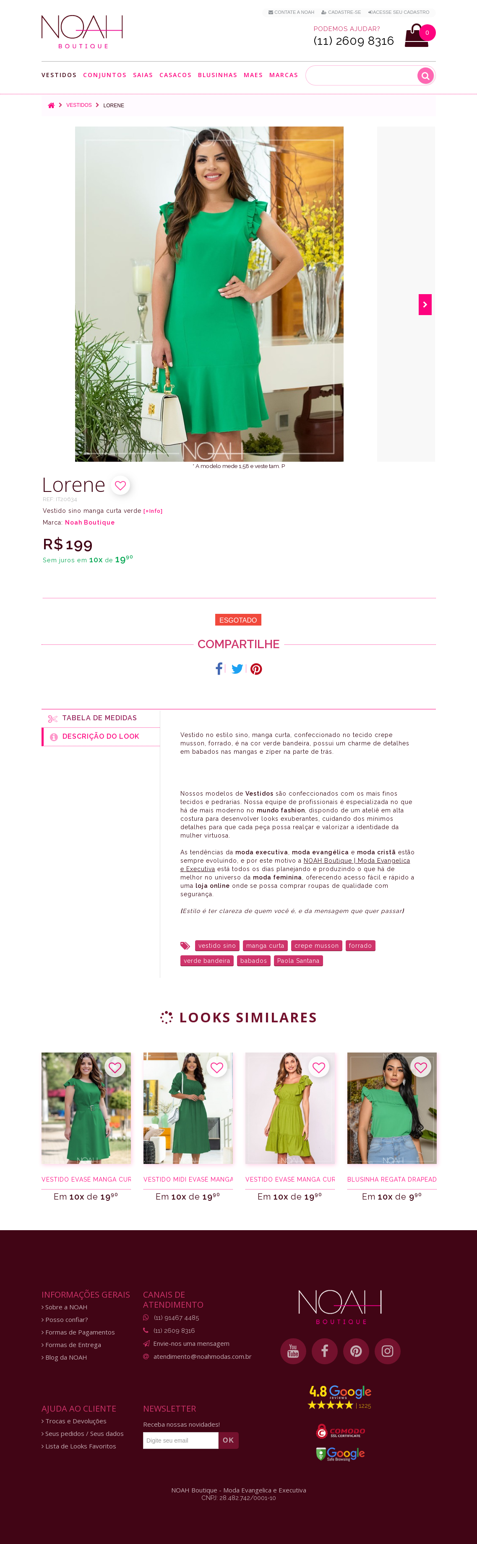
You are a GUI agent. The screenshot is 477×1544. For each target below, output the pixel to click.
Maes (253, 75)
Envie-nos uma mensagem (191, 1343)
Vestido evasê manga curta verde (86, 1179)
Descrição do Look (94, 737)
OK (229, 1440)
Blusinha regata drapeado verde (392, 1179)
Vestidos (59, 75)
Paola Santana (298, 960)
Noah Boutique (90, 522)
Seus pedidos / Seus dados (83, 1434)
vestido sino (217, 945)
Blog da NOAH (64, 1357)
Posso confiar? (65, 1320)
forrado (360, 945)
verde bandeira (207, 960)
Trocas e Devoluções (74, 1421)
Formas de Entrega (71, 1345)
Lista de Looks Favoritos (79, 1446)
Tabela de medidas (92, 718)
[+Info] (153, 511)
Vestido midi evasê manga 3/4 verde (188, 1179)
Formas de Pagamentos (78, 1332)
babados (253, 960)
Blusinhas (217, 75)
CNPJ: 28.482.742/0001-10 (238, 1498)
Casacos (175, 75)
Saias (143, 75)
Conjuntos (105, 75)
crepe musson (317, 945)
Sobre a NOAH (65, 1307)
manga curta (265, 945)
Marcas (283, 75)
